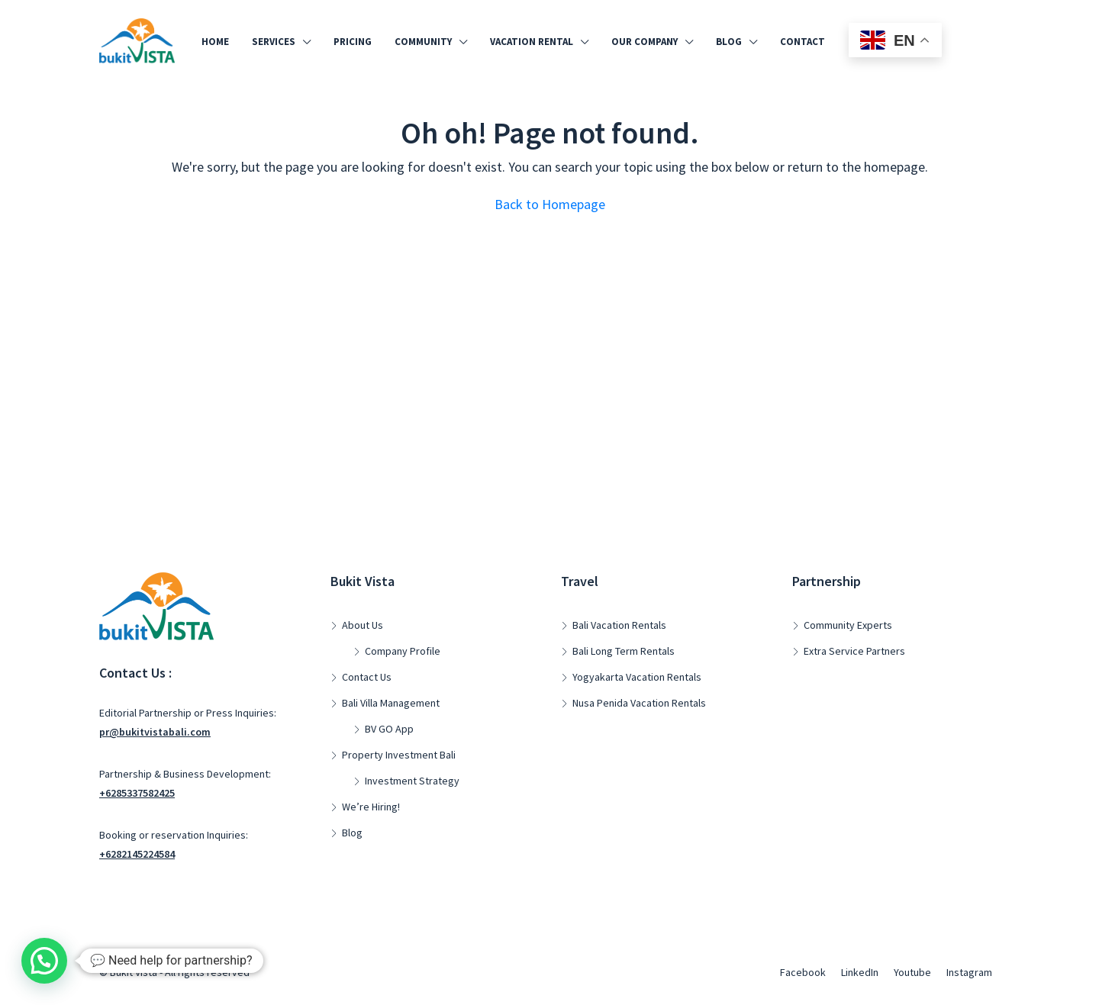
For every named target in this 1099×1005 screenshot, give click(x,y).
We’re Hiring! (371, 806)
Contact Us (367, 677)
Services (273, 41)
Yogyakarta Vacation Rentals (636, 677)
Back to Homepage (550, 204)
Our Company (644, 41)
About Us (362, 625)
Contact (802, 41)
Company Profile (402, 651)
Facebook (803, 972)
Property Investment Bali (399, 755)
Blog (729, 41)
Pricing (353, 41)
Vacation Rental (531, 41)
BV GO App (389, 729)
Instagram (969, 972)
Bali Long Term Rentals (623, 651)
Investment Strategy (412, 781)
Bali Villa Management (391, 703)
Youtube (912, 972)
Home (215, 41)
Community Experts (848, 625)
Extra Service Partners (854, 651)
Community (423, 41)
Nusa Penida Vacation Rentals (639, 703)
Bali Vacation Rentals (619, 625)
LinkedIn (859, 972)
